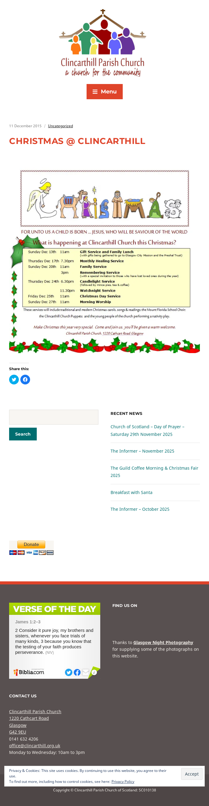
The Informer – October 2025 (140, 509)
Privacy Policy (122, 781)
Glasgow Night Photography (163, 642)
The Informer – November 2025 (142, 451)
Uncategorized (60, 125)
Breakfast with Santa (131, 492)
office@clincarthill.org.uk (34, 745)
